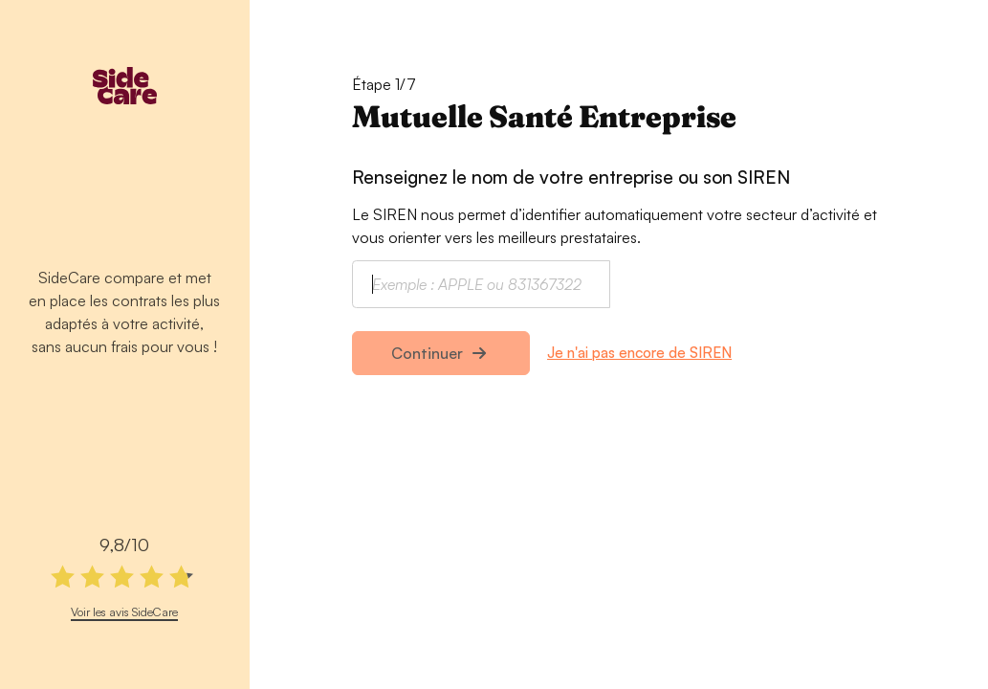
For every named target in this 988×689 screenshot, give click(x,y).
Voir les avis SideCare (124, 611)
